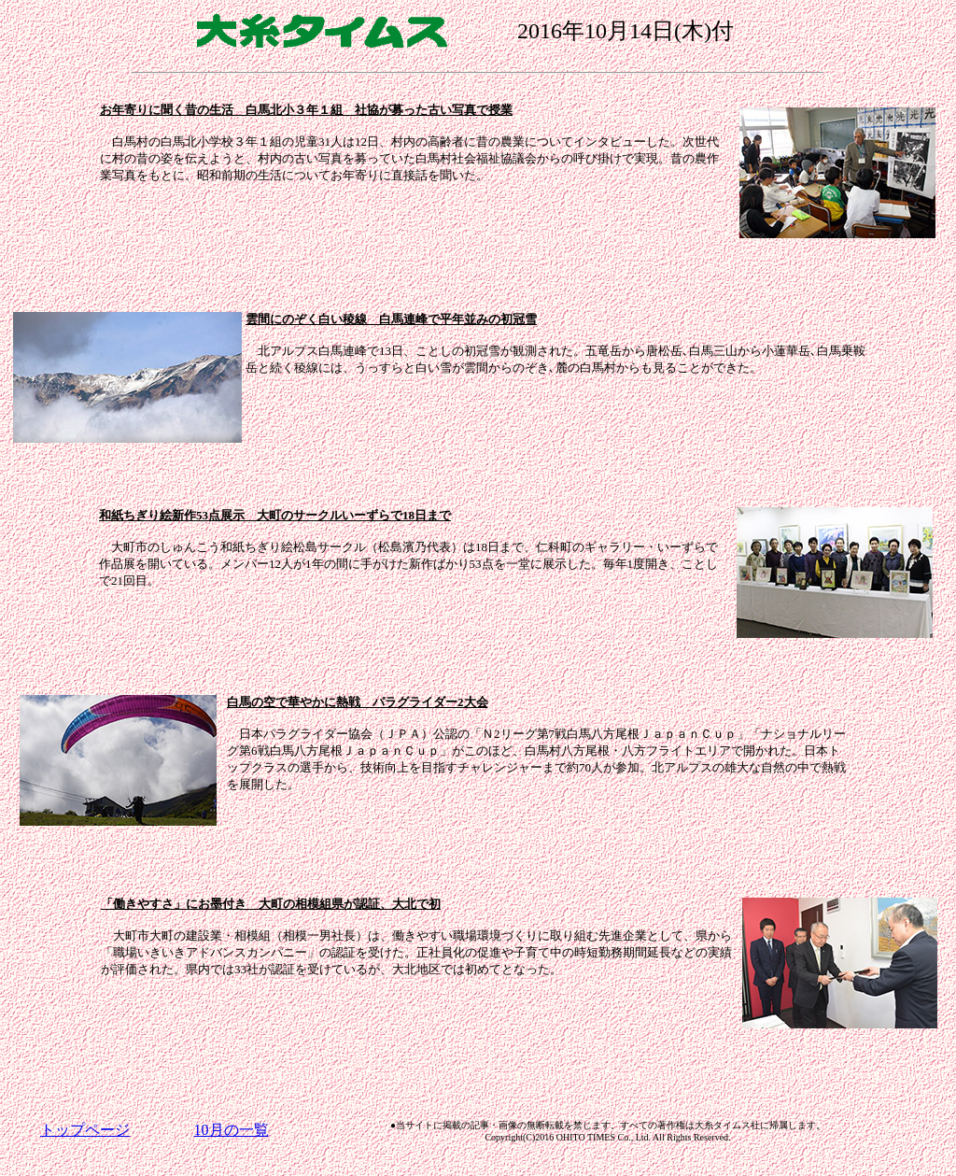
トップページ (85, 1130)
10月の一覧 (231, 1130)
